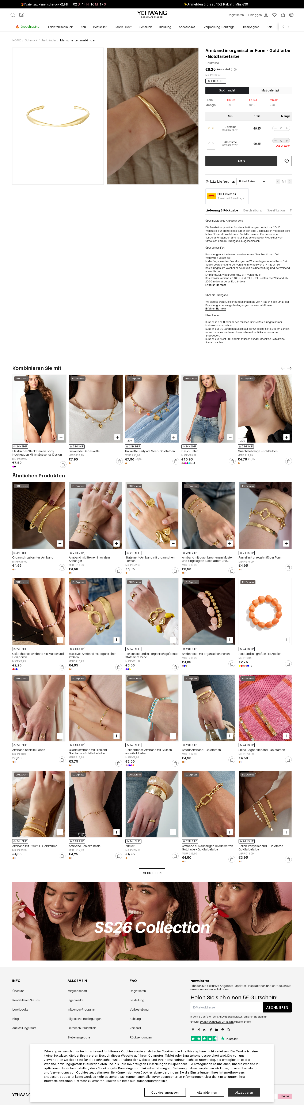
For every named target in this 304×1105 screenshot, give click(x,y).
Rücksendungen (141, 1037)
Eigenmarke (75, 1000)
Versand (135, 1028)
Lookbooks (20, 1009)
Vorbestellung (139, 1009)
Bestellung (137, 1000)
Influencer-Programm (81, 1009)
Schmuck (31, 40)
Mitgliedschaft (77, 991)
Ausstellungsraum (24, 1028)
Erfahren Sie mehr (215, 284)
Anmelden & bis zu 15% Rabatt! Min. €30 (217, 4)
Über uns (18, 991)
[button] (275, 128)
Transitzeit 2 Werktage (230, 198)
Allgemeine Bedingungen (85, 1019)
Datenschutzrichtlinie (82, 1028)
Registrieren (138, 991)
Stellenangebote (79, 1037)
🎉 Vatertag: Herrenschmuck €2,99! (44, 4)
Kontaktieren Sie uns (26, 1000)
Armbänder (49, 40)
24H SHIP (216, 81)
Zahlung (135, 1019)
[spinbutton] (281, 128)
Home (17, 40)
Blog (15, 1019)
